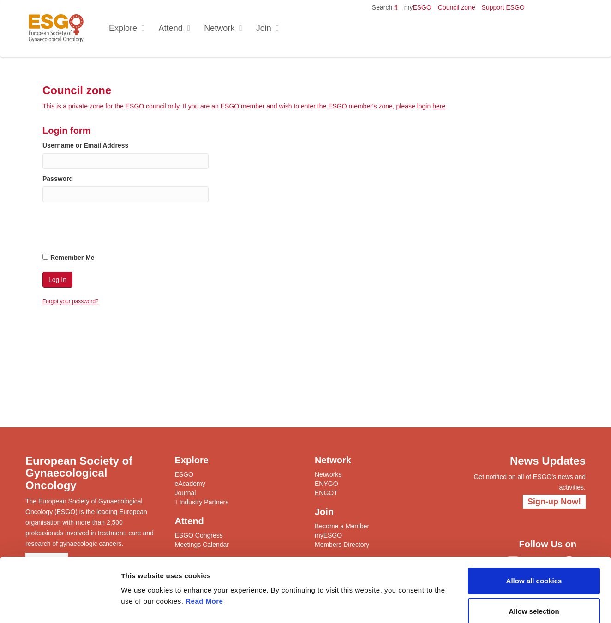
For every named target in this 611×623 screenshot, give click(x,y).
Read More (204, 552)
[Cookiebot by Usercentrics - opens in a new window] (59, 605)
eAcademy (190, 483)
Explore (123, 28)
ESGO (417, 7)
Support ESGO (503, 7)
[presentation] (112, 229)
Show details (484, 605)
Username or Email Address (85, 145)
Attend (171, 28)
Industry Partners (204, 502)
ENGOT (326, 493)
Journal (185, 493)
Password (57, 178)
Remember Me (68, 257)
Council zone (456, 7)
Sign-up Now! (554, 501)
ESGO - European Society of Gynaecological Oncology (56, 28)
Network (219, 28)
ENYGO (326, 483)
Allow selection (534, 562)
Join (263, 28)
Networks (328, 474)
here (438, 106)
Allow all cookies (534, 532)
